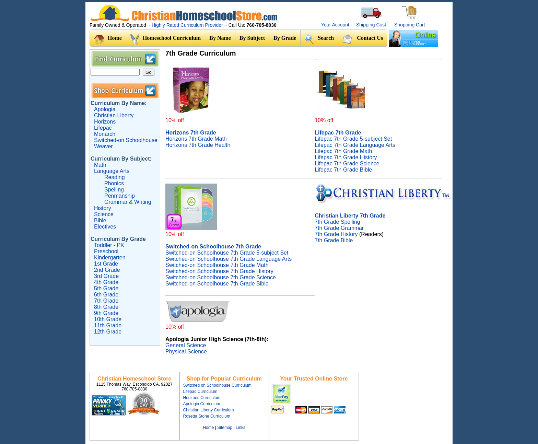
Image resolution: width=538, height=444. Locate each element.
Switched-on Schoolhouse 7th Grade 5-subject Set (226, 253)
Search (319, 39)
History (102, 208)
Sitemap (224, 427)
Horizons (105, 122)
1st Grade (106, 264)
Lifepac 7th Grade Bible (343, 170)
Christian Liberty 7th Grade (350, 216)
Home (108, 39)
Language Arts (111, 171)
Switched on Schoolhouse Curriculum (217, 385)
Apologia (104, 109)
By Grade (284, 38)
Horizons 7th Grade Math (196, 139)
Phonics (114, 183)
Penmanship (119, 196)
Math (100, 165)
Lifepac (103, 128)
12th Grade (107, 332)
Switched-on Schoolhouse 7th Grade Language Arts (228, 259)
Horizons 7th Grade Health (197, 145)
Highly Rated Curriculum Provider (188, 25)
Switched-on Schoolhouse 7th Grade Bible (217, 284)
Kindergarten (110, 257)
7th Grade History (336, 234)
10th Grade (107, 319)
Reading (114, 177)
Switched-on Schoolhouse (125, 140)
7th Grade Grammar (339, 228)
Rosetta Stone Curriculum (206, 416)
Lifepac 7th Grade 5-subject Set (353, 139)
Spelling (114, 189)
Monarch (104, 134)
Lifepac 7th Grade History (346, 157)
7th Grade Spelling (337, 222)
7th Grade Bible (334, 240)
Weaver (103, 146)
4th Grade (106, 282)
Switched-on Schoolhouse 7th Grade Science (220, 277)
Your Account (335, 24)
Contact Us (362, 39)
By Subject (252, 38)
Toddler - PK (109, 245)
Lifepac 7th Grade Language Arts (355, 145)
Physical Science (186, 351)
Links (240, 427)
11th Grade (107, 325)
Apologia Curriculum (201, 403)
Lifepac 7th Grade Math (343, 151)
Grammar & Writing (127, 202)
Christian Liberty (114, 115)
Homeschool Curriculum (165, 39)
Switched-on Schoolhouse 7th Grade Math (217, 265)
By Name (220, 38)
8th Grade (106, 307)
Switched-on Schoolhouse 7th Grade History (219, 271)
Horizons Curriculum (202, 397)
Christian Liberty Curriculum (208, 410)
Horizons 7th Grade (190, 133)
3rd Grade (106, 276)
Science (104, 214)
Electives (105, 227)
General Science (185, 345)
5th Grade (106, 288)
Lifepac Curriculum (200, 391)
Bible (100, 220)
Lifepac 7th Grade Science (347, 163)
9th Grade (106, 313)
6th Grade (106, 294)
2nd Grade (107, 270)
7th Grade (106, 301)
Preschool (106, 251)
